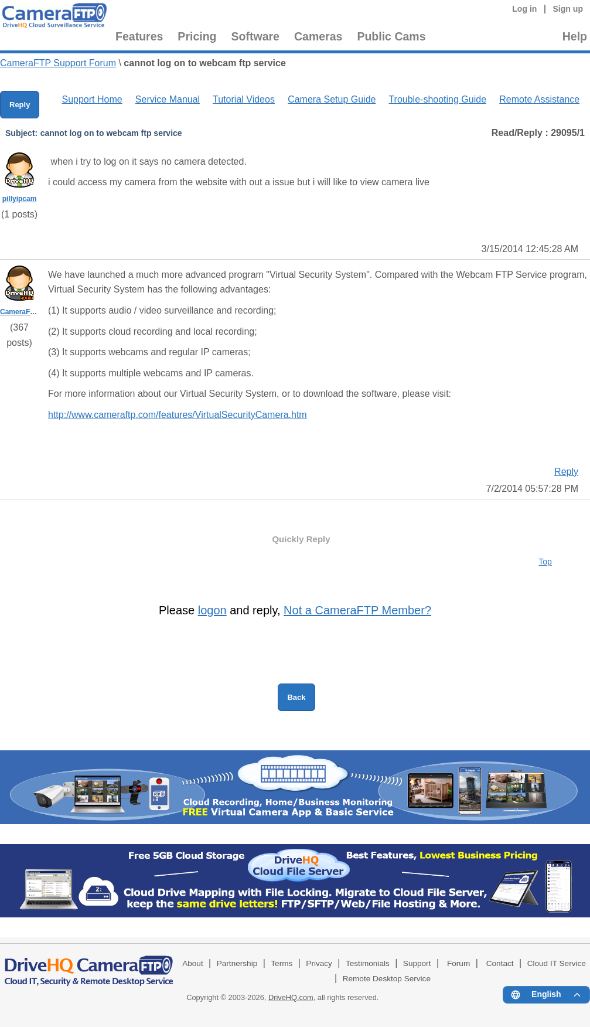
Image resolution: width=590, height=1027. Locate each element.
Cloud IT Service (556, 963)
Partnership (237, 963)
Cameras (318, 36)
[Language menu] (546, 995)
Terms (281, 963)
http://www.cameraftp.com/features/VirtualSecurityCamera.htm (177, 415)
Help (574, 36)
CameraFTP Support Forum (58, 63)
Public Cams (391, 36)
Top (545, 561)
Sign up (568, 8)
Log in (524, 8)
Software (255, 36)
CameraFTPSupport (33, 312)
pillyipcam (19, 199)
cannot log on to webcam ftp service (205, 63)
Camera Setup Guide (332, 99)
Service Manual (167, 99)
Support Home (92, 99)
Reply (19, 104)
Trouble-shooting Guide (437, 99)
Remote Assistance (539, 99)
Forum (458, 963)
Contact (500, 963)
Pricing (197, 36)
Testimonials (368, 963)
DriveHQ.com (290, 997)
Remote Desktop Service (387, 978)
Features (139, 36)
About (192, 963)
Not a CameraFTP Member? (357, 610)
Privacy (319, 963)
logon (212, 610)
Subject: (21, 133)
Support (417, 963)
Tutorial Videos (244, 99)
